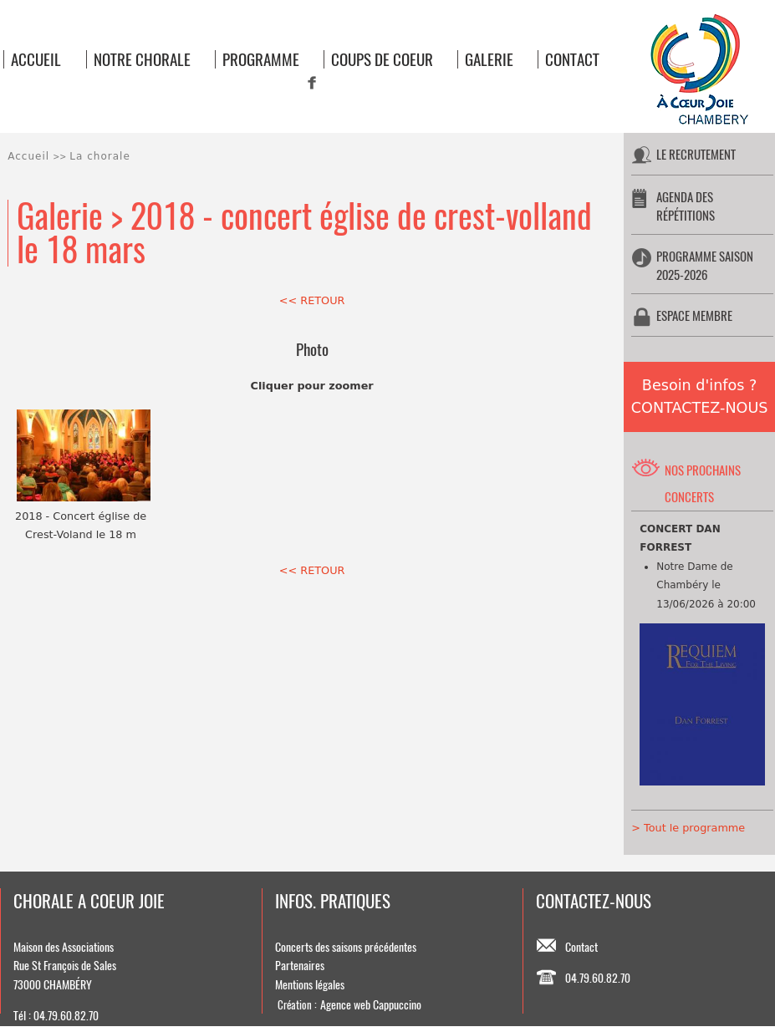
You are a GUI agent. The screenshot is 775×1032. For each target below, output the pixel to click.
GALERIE (489, 59)
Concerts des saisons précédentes (345, 946)
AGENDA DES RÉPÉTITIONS (685, 206)
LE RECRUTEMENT (696, 154)
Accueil (28, 156)
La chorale (99, 156)
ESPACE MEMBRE (694, 315)
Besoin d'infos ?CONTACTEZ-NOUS (699, 396)
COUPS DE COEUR (382, 59)
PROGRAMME (260, 59)
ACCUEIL (36, 59)
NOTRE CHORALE (142, 59)
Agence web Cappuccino (370, 1004)
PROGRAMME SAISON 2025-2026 (704, 265)
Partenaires (299, 965)
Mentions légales (309, 984)
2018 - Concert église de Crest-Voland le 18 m (81, 475)
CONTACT (572, 59)
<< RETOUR (312, 300)
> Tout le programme (688, 827)
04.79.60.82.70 (597, 977)
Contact (581, 946)
